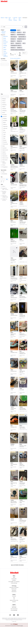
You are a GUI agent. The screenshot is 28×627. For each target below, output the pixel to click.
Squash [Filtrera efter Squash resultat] (4, 49)
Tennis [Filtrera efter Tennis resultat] (4, 51)
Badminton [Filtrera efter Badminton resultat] (5, 36)
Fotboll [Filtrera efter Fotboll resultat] (4, 43)
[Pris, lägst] (1, 179)
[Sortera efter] (24, 53)
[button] (15, 54)
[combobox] (12, 26)
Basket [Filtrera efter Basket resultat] (4, 40)
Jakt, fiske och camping (15, 19)
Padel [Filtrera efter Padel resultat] (4, 47)
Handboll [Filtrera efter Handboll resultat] (5, 45)
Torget (6, 17)
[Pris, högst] (3, 179)
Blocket (2, 17)
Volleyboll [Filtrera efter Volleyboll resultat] (5, 53)
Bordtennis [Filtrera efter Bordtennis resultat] (5, 41)
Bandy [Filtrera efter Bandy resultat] (4, 38)
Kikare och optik (20, 19)
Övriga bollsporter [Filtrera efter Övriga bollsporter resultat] (5, 55)
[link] (4, 32)
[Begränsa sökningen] (4, 96)
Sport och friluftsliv (10, 19)
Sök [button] (7, 179)
